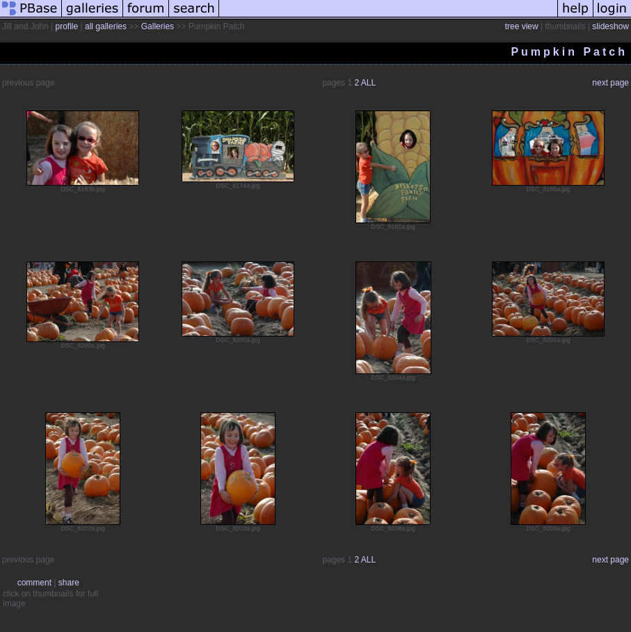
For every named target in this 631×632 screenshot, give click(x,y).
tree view (521, 26)
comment (34, 583)
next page (610, 83)
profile (67, 26)
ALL (368, 83)
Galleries (157, 26)
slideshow (610, 26)
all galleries (106, 26)
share (68, 583)
